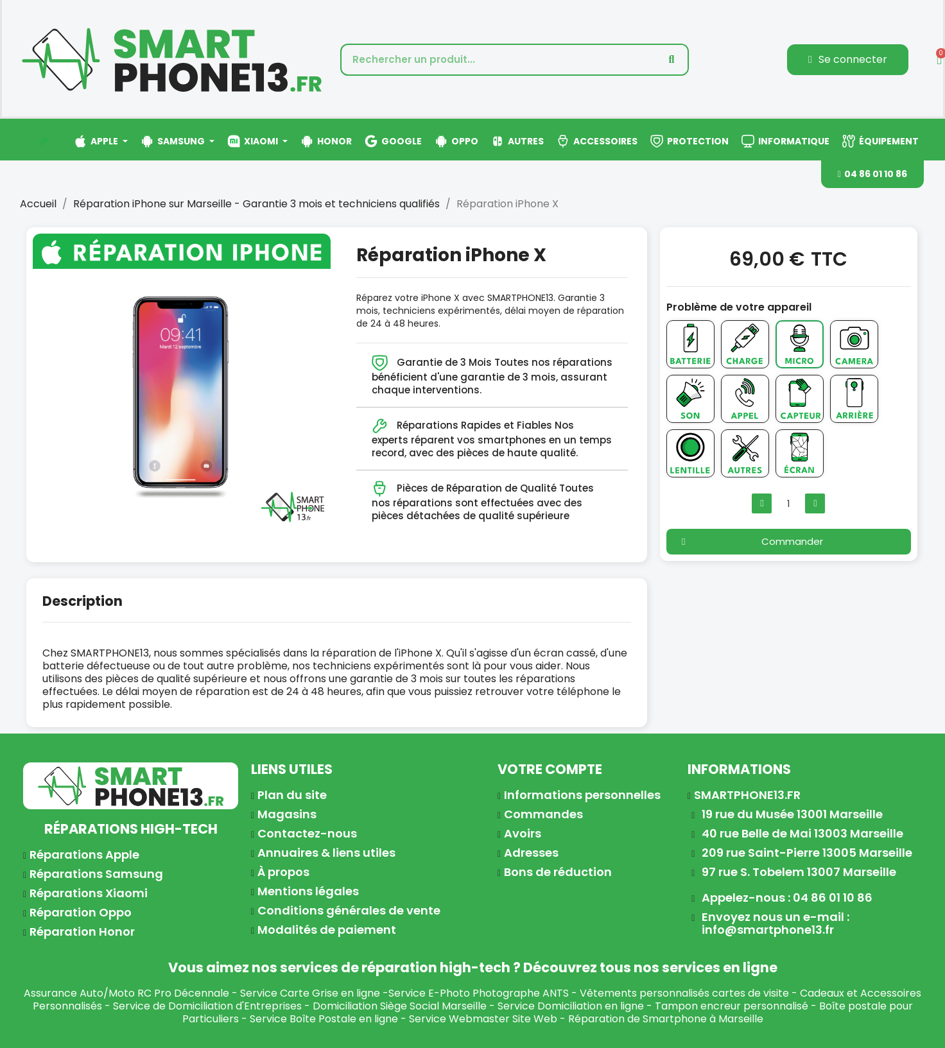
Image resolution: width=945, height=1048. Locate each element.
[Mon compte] (847, 59)
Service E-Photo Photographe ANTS (478, 993)
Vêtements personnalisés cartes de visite (684, 993)
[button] (872, 174)
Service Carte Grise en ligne (310, 993)
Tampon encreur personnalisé (731, 1006)
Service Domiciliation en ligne (571, 1006)
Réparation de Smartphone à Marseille (665, 1018)
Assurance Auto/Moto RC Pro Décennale (126, 993)
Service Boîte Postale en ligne (324, 1018)
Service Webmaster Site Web (483, 1018)
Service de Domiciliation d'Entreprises (207, 1006)
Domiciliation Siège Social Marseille (400, 1006)
